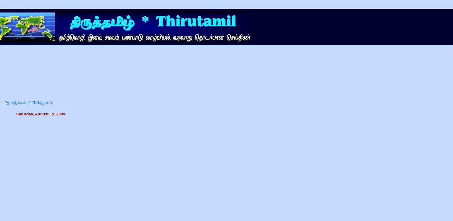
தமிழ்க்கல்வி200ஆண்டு (30, 102)
